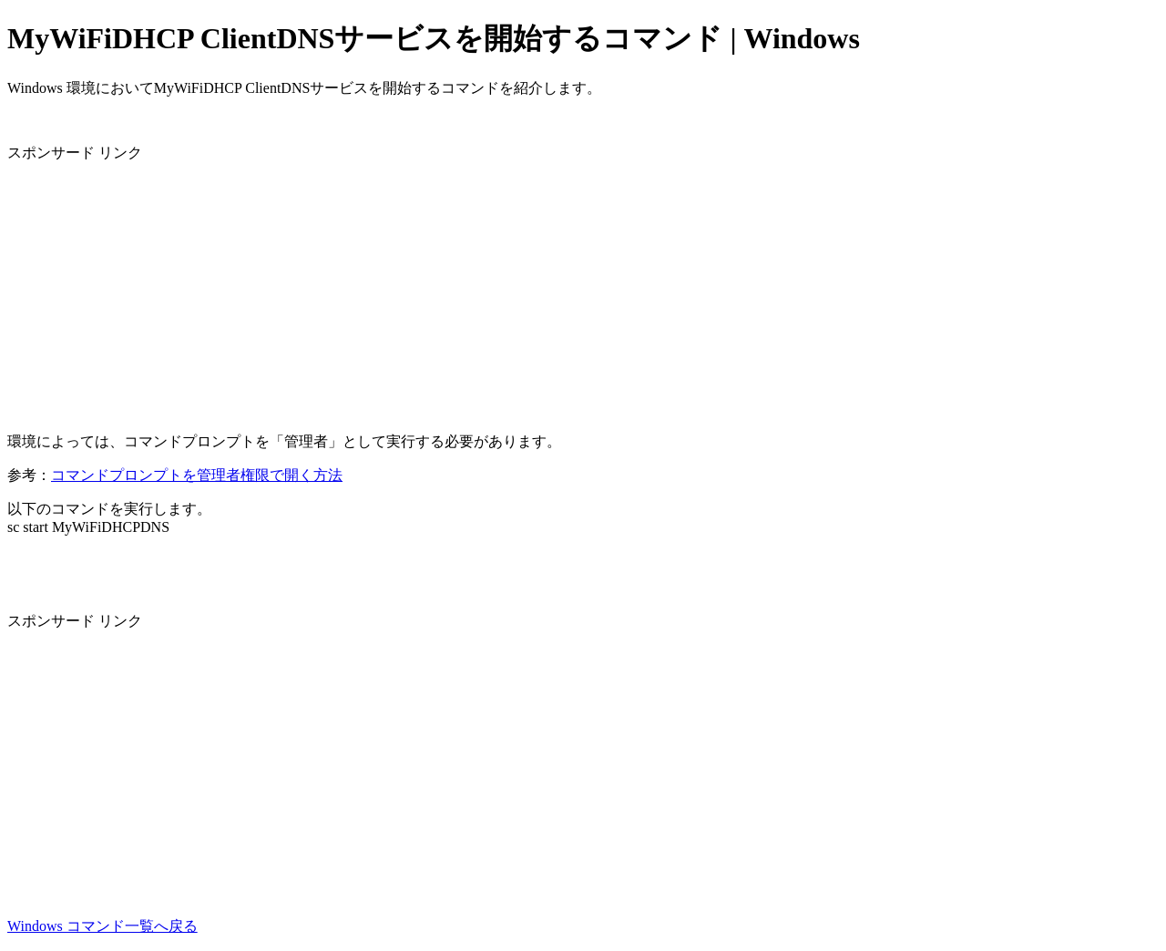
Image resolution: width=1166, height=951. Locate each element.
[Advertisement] (553, 290)
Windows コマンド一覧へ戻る (102, 926)
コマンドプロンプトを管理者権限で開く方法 (197, 475)
